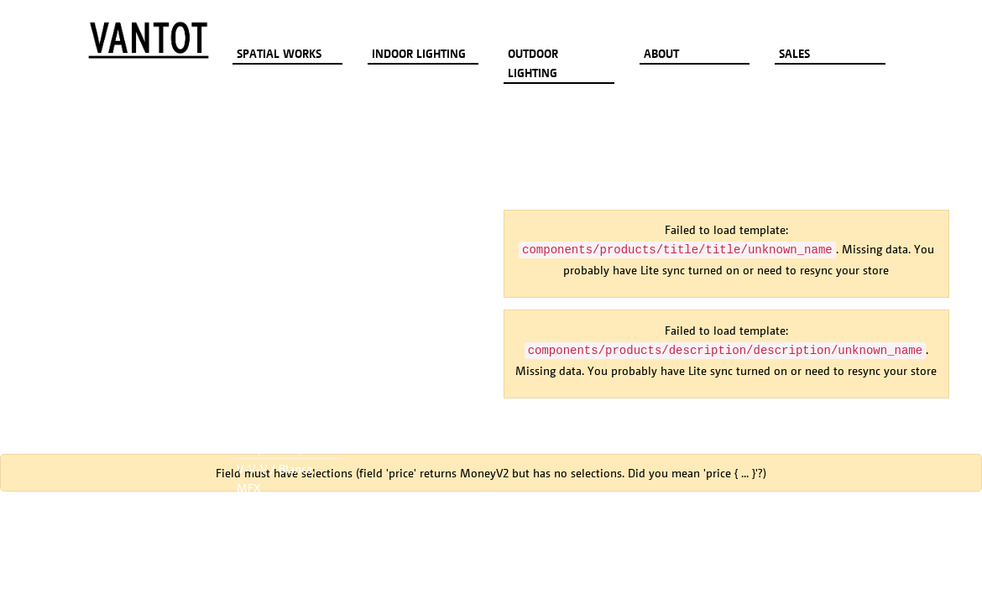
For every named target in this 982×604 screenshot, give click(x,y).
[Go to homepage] (148, 40)
